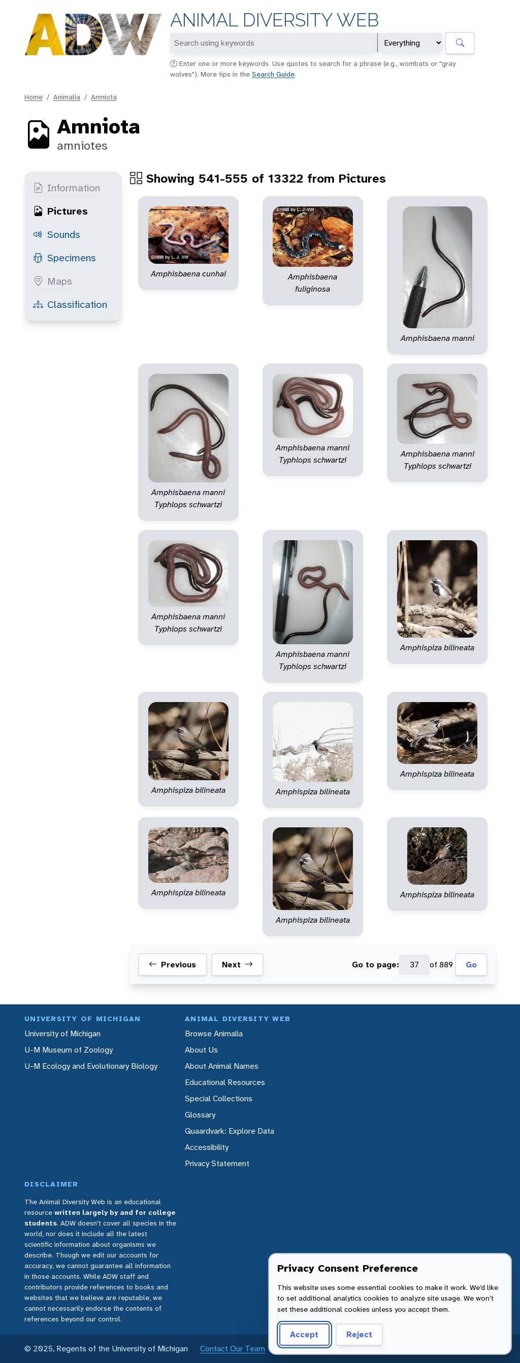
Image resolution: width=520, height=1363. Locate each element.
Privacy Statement (217, 1163)
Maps (52, 281)
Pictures (60, 211)
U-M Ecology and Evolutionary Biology (90, 1066)
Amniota (104, 96)
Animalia (66, 96)
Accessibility (207, 1147)
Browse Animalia (214, 1033)
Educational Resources (225, 1082)
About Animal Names (221, 1066)
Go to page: (375, 964)
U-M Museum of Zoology (68, 1049)
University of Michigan (62, 1033)
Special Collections (218, 1098)
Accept (304, 1334)
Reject (359, 1334)
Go (471, 964)
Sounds (56, 234)
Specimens (64, 257)
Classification (70, 304)
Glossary (200, 1114)
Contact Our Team (232, 1348)
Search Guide (273, 74)
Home (33, 96)
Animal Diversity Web (274, 20)
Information (66, 187)
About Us (201, 1049)
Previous (172, 965)
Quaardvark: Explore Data (229, 1131)
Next (237, 965)
